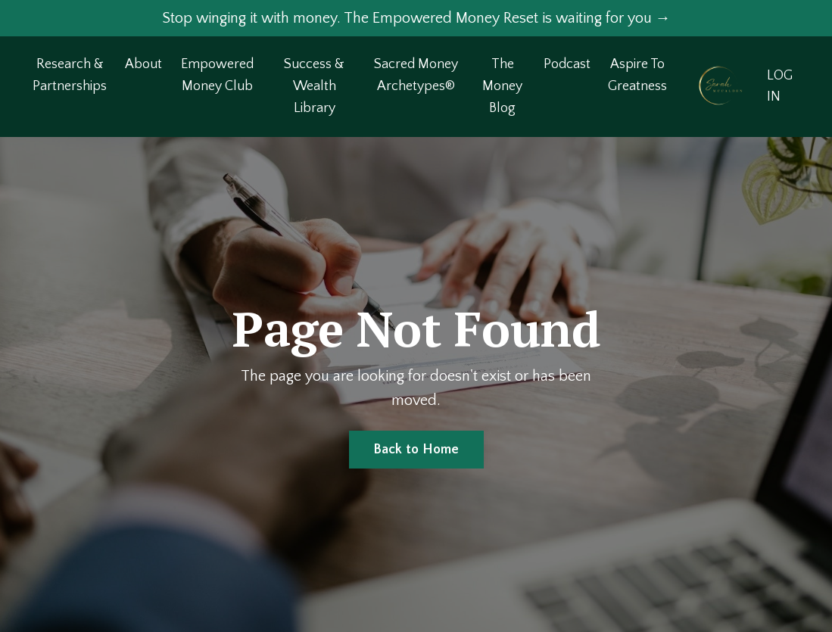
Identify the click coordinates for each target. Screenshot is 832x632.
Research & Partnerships (70, 75)
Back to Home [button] (416, 449)
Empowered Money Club (217, 75)
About (143, 64)
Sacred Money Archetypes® (416, 75)
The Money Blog (502, 86)
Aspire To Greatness (637, 75)
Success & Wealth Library (314, 86)
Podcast (567, 64)
